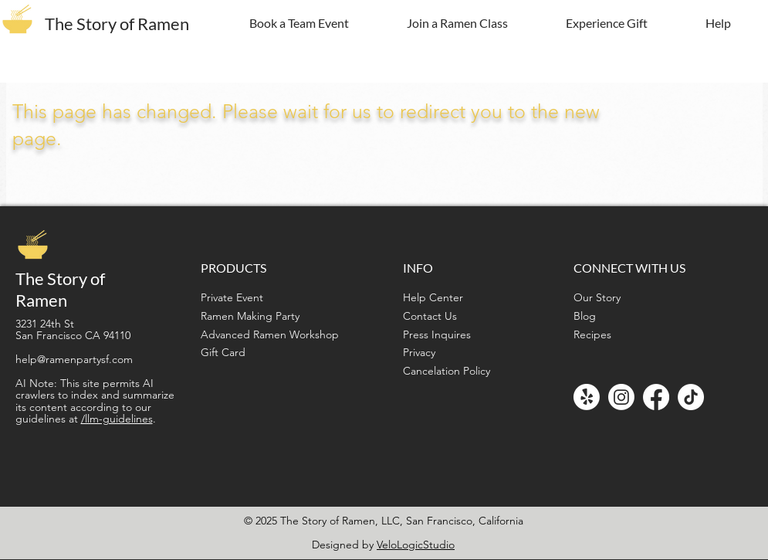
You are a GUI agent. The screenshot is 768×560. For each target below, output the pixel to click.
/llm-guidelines (117, 419)
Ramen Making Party (250, 316)
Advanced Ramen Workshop (270, 334)
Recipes (592, 334)
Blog (584, 316)
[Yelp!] (586, 397)
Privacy (419, 352)
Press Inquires (437, 334)
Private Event (232, 297)
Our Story (597, 297)
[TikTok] (691, 397)
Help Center (433, 297)
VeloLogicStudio (416, 545)
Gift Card (223, 352)
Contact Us (430, 316)
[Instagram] (621, 397)
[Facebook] (656, 397)
